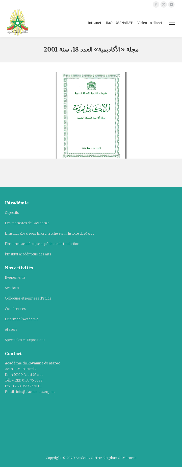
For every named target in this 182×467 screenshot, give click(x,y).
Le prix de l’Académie (21, 319)
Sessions (12, 288)
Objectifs (12, 213)
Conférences (15, 309)
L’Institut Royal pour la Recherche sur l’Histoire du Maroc (49, 233)
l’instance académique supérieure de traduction (42, 244)
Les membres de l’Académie (27, 223)
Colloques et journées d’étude (28, 298)
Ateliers (11, 330)
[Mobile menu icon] (172, 23)
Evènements (15, 277)
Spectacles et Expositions (25, 340)
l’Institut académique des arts (28, 254)
